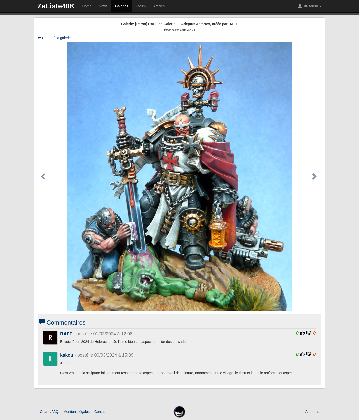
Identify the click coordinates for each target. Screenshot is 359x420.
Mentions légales (76, 412)
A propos (312, 412)
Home (86, 6)
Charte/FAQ (49, 412)
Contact (100, 412)
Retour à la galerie (54, 38)
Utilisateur (310, 6)
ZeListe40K (56, 6)
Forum (141, 6)
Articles (159, 6)
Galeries (121, 6)
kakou (66, 355)
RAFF (66, 333)
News (103, 6)
